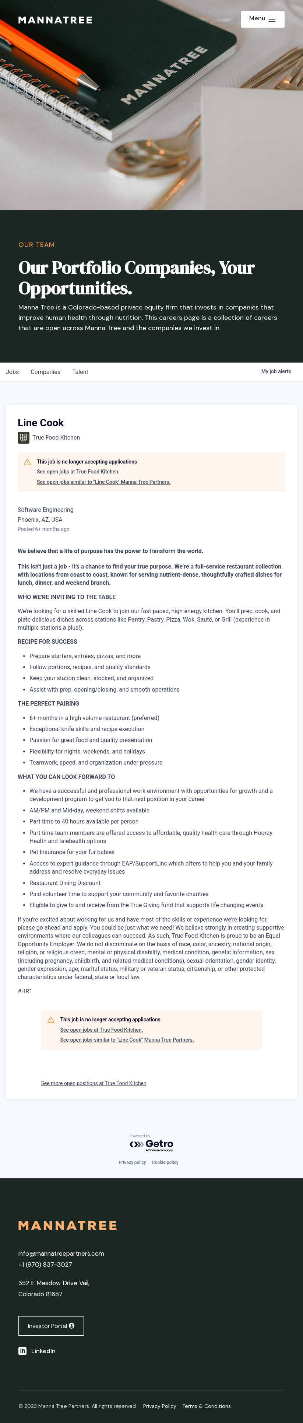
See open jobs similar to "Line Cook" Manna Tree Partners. (103, 482)
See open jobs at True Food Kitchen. (78, 472)
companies (45, 371)
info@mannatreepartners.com (61, 1253)
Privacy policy (132, 1162)
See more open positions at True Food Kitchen (94, 1083)
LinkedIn (43, 1351)
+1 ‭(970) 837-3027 (45, 1265)
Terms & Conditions (206, 1406)
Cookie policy (165, 1162)
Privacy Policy (159, 1406)
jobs (12, 371)
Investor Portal (47, 1326)
